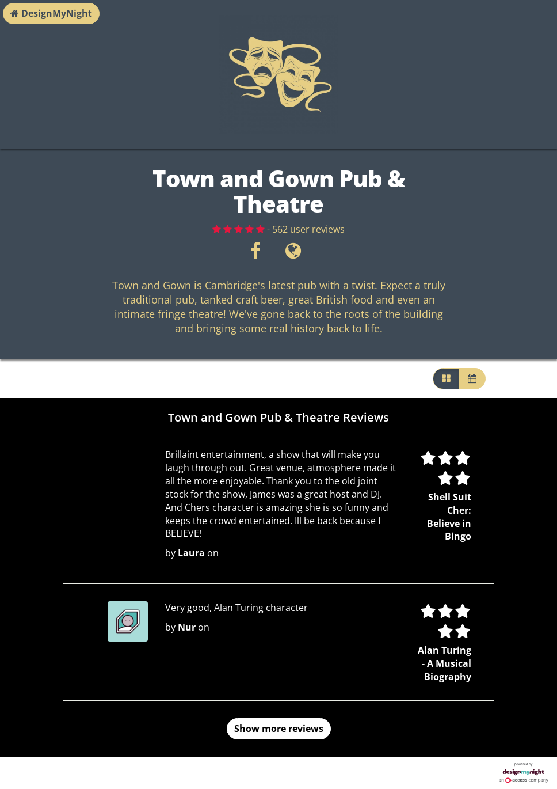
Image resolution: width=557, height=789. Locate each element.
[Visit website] (293, 254)
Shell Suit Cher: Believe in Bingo (449, 517)
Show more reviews (278, 728)
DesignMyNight (51, 13)
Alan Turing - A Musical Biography (444, 663)
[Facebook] (255, 254)
